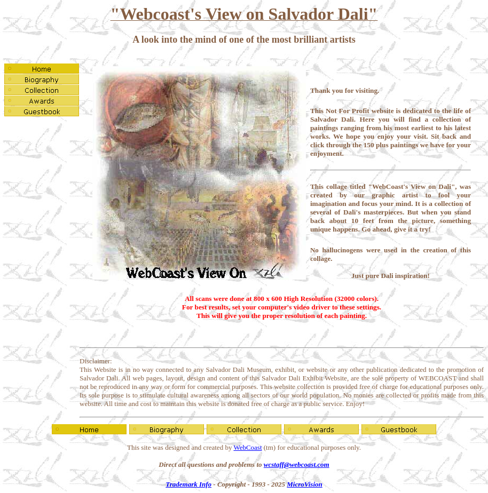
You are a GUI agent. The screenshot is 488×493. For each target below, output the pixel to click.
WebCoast (247, 447)
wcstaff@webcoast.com (296, 464)
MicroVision (304, 484)
